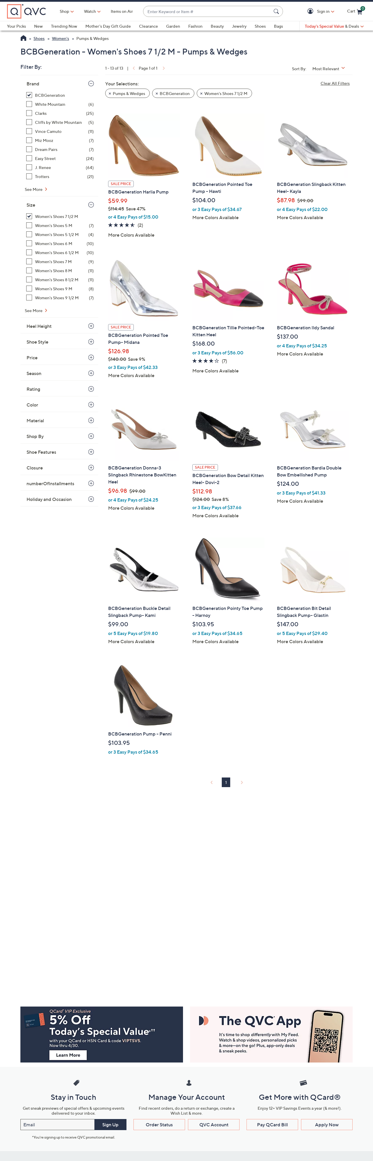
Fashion (195, 26)
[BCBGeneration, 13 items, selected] (60, 95)
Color (32, 405)
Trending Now (64, 26)
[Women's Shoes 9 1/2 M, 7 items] (60, 298)
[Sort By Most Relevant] (330, 68)
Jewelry (239, 26)
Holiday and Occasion (49, 499)
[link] (133, 68)
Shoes (260, 26)
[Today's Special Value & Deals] (334, 26)
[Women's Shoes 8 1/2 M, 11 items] (60, 280)
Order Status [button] (159, 1124)
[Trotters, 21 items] (60, 176)
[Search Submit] (277, 11)
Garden (173, 26)
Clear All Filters (335, 83)
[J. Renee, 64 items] (60, 167)
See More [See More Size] (34, 310)
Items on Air (122, 11)
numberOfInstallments (50, 483)
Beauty (217, 26)
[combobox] (207, 11)
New (38, 26)
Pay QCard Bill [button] (272, 1124)
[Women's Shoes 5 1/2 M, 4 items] (60, 234)
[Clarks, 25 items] (60, 113)
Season (34, 373)
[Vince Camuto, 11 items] (60, 131)
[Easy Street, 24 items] (60, 158)
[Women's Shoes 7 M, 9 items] (60, 261)
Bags (278, 26)
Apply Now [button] (327, 1124)
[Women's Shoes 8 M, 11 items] (60, 271)
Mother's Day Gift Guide (108, 26)
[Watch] (90, 11)
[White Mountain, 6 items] (60, 104)
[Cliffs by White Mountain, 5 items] (60, 122)
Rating (33, 389)
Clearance (148, 26)
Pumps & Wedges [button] (129, 93)
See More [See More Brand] (34, 189)
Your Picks (16, 26)
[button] (311, 11)
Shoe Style (37, 342)
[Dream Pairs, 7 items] (60, 149)
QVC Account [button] (213, 1124)
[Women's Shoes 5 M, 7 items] (60, 225)
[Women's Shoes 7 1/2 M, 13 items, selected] (60, 216)
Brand (33, 84)
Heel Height (39, 326)
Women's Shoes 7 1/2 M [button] (225, 93)
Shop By (35, 436)
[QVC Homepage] (23, 38)
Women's (60, 38)
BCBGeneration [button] (175, 93)
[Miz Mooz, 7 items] (60, 140)
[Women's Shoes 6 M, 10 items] (60, 243)
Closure (35, 468)
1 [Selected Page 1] (226, 782)
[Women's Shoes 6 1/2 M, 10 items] (60, 252)
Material (35, 420)
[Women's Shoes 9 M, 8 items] (60, 289)
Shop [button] (64, 11)
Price (32, 357)
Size (31, 205)
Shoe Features (41, 452)
